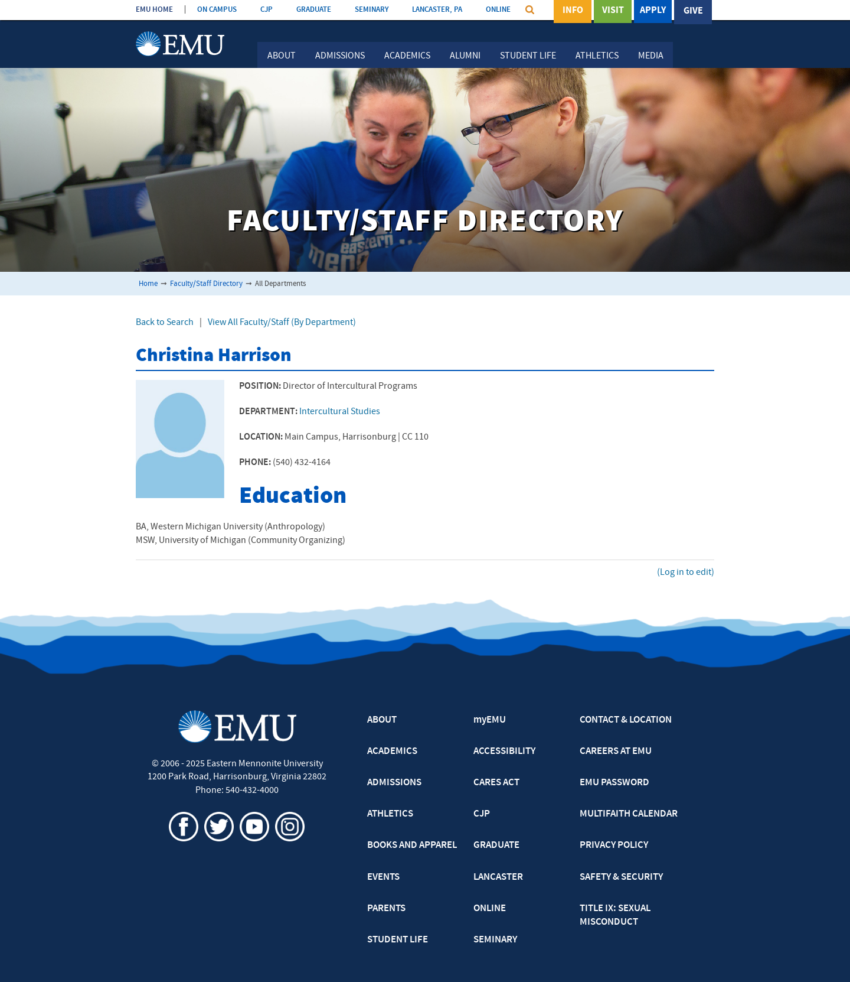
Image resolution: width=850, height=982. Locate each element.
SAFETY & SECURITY (621, 877)
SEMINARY (371, 10)
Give (693, 11)
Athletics (597, 56)
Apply (653, 11)
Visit (613, 11)
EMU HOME (154, 10)
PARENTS (386, 908)
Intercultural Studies (339, 412)
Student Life (528, 56)
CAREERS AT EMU (616, 751)
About (281, 56)
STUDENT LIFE (397, 940)
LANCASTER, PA (437, 10)
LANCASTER (498, 877)
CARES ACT (496, 783)
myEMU (489, 720)
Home (148, 284)
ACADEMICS (392, 751)
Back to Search (165, 322)
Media (650, 56)
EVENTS (383, 877)
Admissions (340, 56)
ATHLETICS (390, 814)
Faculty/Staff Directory (206, 284)
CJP (266, 10)
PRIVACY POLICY (614, 845)
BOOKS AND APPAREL (412, 845)
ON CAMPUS (217, 10)
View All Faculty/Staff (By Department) (282, 322)
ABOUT (382, 720)
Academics (407, 56)
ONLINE (498, 10)
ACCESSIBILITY (504, 751)
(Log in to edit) (685, 572)
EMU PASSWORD (614, 783)
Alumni (465, 56)
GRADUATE (313, 10)
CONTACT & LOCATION (626, 720)
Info (573, 11)
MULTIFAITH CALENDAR (629, 814)
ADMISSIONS (394, 783)
